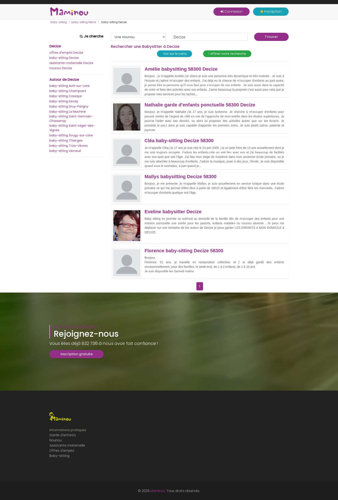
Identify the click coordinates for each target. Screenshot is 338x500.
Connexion (232, 11)
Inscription (271, 11)
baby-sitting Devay (63, 101)
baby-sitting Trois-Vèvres (68, 145)
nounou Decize (60, 68)
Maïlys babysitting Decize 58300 (181, 176)
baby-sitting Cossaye (65, 96)
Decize (55, 46)
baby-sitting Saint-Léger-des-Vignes (72, 127)
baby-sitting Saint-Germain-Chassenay (71, 118)
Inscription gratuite (76, 354)
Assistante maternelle (67, 445)
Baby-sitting (59, 455)
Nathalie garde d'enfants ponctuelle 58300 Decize (200, 104)
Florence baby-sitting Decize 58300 (184, 250)
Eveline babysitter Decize (173, 211)
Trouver (271, 36)
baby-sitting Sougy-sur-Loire (71, 135)
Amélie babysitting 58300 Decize (181, 69)
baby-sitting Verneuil (65, 151)
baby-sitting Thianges (66, 140)
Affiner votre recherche (227, 53)
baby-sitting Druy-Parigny (68, 106)
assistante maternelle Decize (71, 63)
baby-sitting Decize (64, 58)
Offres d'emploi (61, 450)
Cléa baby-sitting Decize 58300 (179, 140)
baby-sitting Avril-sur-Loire (69, 86)
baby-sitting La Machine (67, 111)
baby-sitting (58, 22)
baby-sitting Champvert (67, 91)
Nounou (55, 440)
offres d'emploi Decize (66, 52)
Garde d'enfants (62, 435)
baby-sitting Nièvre (83, 22)
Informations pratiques (67, 430)
